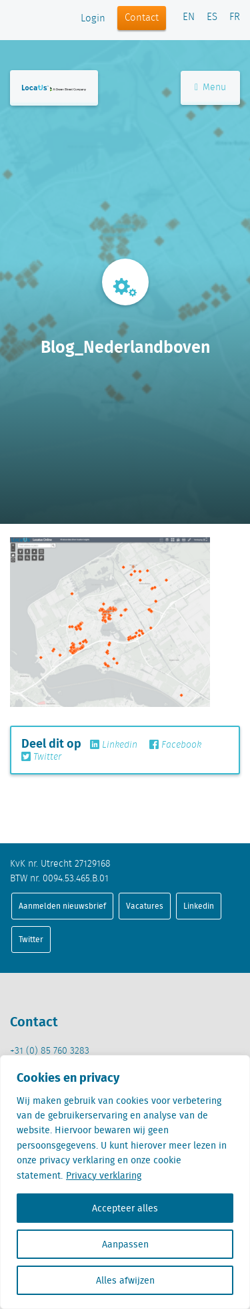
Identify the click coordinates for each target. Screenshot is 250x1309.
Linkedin (113, 745)
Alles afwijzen (125, 1280)
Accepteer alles (125, 1208)
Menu (210, 87)
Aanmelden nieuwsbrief (62, 905)
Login (93, 18)
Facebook (175, 745)
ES (212, 17)
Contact (142, 18)
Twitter (41, 757)
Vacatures (144, 905)
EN (189, 17)
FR (234, 17)
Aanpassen (125, 1244)
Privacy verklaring (103, 1175)
